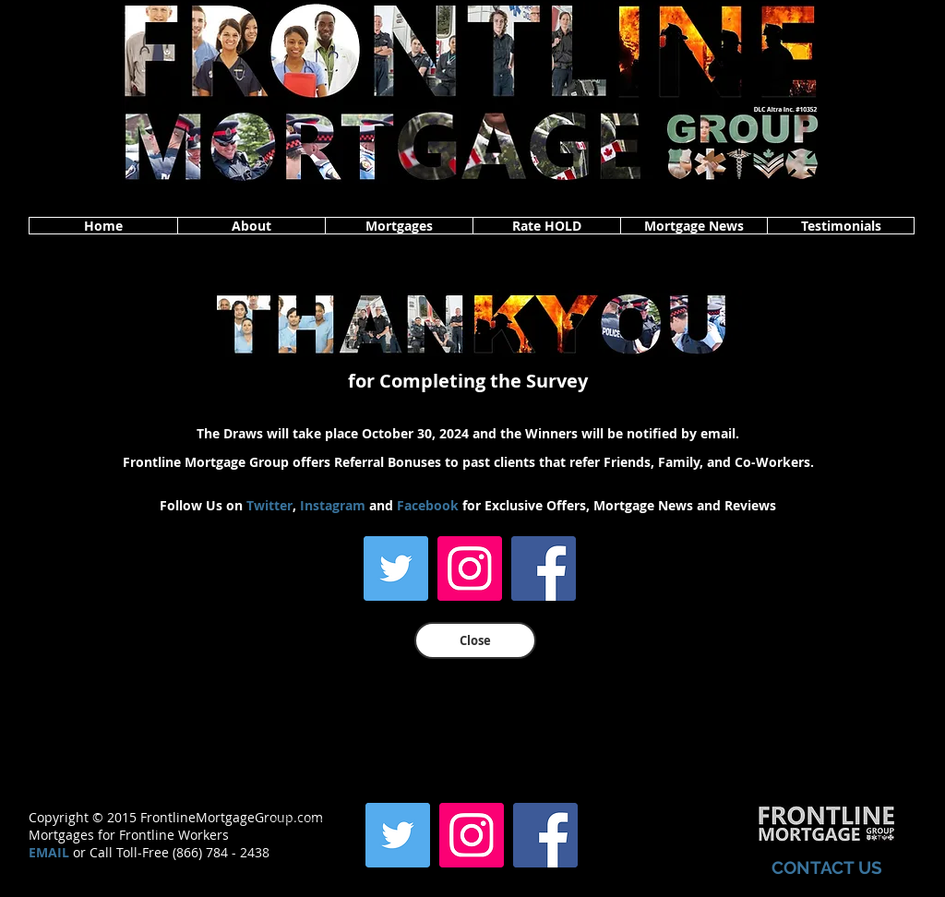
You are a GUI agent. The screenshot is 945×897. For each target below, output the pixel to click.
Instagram (332, 505)
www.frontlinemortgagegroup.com (313, 851)
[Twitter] (396, 568)
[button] (251, 225)
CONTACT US (827, 867)
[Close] (475, 640)
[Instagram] (469, 568)
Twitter (269, 505)
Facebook (428, 505)
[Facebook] (543, 568)
